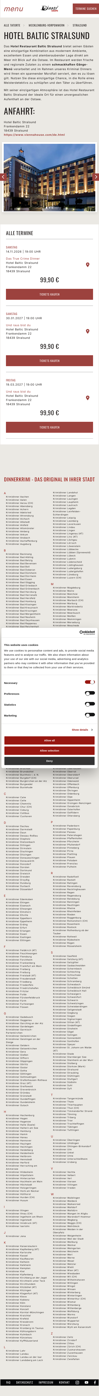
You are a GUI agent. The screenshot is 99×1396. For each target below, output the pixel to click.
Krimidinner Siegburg (65, 1012)
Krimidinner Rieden (64, 914)
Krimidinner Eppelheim (19, 921)
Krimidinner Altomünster (20, 528)
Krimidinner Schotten (65, 978)
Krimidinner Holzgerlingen (21, 1187)
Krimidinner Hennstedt (19, 1159)
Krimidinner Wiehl (63, 1267)
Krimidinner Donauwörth (20, 861)
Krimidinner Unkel (63, 1152)
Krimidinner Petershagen (67, 835)
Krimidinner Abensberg (19, 506)
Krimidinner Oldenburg (66, 793)
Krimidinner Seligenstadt (67, 1009)
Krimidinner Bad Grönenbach (22, 588)
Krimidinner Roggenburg (67, 917)
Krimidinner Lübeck (64, 555)
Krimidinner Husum (17, 1200)
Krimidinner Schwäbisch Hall (69, 990)
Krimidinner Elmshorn (18, 912)
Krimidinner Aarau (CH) (19, 503)
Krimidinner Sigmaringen (67, 1019)
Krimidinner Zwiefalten (66, 1359)
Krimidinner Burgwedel (19, 784)
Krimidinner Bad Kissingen (21, 604)
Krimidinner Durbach (18, 886)
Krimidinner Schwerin (65, 1000)
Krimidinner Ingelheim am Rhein (24, 1216)
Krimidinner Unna (63, 1155)
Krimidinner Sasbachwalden (69, 965)
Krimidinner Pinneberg (66, 847)
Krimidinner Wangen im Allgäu (70, 1213)
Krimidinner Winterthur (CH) (69, 1298)
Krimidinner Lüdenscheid (67, 562)
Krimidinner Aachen (17, 496)
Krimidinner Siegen (64, 1016)
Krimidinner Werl (63, 1254)
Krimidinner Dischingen (19, 851)
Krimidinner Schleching (66, 971)
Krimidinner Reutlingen (66, 905)
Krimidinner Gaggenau (19, 1020)
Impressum (46, 1382)
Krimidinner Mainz (63, 590)
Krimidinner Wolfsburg (66, 1311)
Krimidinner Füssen (17, 1007)
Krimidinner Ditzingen (18, 854)
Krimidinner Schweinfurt (67, 997)
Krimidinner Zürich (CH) (67, 1346)
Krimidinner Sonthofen (66, 1041)
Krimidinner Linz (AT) (65, 536)
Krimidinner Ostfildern (66, 812)
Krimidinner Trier (63, 1120)
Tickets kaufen (50, 294)
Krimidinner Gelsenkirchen (21, 1048)
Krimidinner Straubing (66, 1072)
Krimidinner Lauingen (65, 499)
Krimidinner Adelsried (18, 512)
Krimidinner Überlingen (66, 1140)
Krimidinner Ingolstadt (19, 1220)
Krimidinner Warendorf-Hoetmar (72, 1216)
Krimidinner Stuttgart (65, 1079)
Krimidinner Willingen (65, 1283)
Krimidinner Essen (16, 934)
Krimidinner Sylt (62, 1088)
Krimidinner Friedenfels (19, 985)
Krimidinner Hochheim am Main (24, 1181)
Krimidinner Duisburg (18, 883)
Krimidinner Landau (17, 1354)
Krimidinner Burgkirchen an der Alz (26, 781)
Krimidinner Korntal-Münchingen (25, 1312)
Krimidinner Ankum (17, 534)
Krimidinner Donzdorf (18, 864)
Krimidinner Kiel (15, 1271)
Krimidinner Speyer (64, 1044)
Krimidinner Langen (64, 495)
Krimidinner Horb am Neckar (22, 1191)
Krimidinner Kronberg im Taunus (25, 1328)
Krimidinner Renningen (66, 902)
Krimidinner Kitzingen (18, 1290)
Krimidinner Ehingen (17, 902)
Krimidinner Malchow (65, 594)
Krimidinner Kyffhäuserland (22, 1340)
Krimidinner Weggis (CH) (67, 1223)
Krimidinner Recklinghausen (69, 889)
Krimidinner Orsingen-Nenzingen (72, 803)
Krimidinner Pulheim (65, 866)
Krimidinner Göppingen (19, 1061)
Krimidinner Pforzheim (66, 841)
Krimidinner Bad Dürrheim (21, 576)
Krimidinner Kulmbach (19, 1334)
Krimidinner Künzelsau (19, 1337)
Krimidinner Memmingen (67, 619)
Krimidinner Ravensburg (67, 886)
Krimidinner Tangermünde (68, 1098)
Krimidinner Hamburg (18, 1131)
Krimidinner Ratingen (65, 883)
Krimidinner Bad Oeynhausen (23, 620)
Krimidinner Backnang (19, 554)
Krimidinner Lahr (16, 1350)
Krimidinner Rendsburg (66, 898)
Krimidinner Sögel (63, 1031)
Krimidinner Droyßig (17, 880)
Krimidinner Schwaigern (67, 994)
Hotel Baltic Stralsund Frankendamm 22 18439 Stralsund (22, 267)
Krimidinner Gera (16, 1051)
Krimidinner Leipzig (64, 517)
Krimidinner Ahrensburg (20, 515)
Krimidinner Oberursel (66, 778)
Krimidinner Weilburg (65, 1242)
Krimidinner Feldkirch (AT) (21, 950)
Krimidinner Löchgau (65, 539)
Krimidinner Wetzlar (64, 1264)
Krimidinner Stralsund (65, 1069)
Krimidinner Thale (63, 1101)
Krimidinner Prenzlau (65, 863)
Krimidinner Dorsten (17, 867)
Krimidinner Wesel (63, 1261)
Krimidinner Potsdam (65, 860)
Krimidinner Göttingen (19, 1073)
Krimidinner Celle (16, 800)
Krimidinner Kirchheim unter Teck (25, 1281)
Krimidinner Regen (64, 892)
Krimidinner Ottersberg (66, 815)
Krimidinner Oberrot (64, 771)
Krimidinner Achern (17, 509)
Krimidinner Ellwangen (19, 908)
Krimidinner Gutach (17, 1105)
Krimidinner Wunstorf (65, 1317)
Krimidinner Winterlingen (67, 1295)
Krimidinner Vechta (64, 1172)
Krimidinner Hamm (17, 1134)
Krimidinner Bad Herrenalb (21, 595)
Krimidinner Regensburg (67, 895)
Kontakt (64, 1382)
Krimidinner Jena (16, 1236)
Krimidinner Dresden (18, 876)
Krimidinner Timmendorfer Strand (72, 1111)
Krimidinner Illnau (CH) (19, 1213)
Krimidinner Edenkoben (19, 899)
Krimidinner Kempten (18, 1268)
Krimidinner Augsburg (18, 544)
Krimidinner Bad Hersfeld (20, 598)
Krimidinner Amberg (17, 531)
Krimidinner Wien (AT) (66, 1270)
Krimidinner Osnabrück (66, 806)
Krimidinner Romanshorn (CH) (70, 921)
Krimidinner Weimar (64, 1245)
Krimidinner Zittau (63, 1343)
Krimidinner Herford (17, 1162)
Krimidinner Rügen (64, 943)
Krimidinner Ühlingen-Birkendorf (72, 1146)
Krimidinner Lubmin (64, 558)
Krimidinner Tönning (64, 1114)
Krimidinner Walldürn (65, 1210)
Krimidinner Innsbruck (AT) (21, 1223)
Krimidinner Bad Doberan (20, 569)
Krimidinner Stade (63, 1053)
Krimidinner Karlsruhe (19, 1252)
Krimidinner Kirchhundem (21, 1284)
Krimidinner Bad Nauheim (21, 617)
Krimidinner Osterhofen (66, 809)
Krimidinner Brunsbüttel (20, 771)
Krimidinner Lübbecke (66, 549)
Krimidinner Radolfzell (66, 876)
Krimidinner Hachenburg (20, 1115)
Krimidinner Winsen (64, 1289)
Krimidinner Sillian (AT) (66, 1022)
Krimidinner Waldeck (65, 1201)
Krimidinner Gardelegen (20, 1026)
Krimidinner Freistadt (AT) (21, 975)
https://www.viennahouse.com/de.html (34, 134)
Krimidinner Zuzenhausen (68, 1353)
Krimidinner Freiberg (18, 969)
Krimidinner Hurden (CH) (20, 1197)
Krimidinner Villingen (65, 1184)
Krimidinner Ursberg (65, 1162)
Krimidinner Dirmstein (19, 848)
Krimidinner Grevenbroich (21, 1089)
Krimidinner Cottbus (17, 813)
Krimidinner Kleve (16, 1296)
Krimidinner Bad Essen (19, 579)
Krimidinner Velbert (64, 1175)
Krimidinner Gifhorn (17, 1058)
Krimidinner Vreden (64, 1187)
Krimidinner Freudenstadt (21, 978)
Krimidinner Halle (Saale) (20, 1124)
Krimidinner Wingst (64, 1286)
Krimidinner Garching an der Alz (24, 1023)
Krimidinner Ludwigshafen (68, 571)
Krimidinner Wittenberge (67, 1308)
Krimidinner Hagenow (18, 1121)
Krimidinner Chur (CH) (19, 806)
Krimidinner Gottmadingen (21, 1077)
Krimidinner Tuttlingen (66, 1130)
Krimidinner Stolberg (65, 1063)
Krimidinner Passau (64, 832)
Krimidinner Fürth (16, 1000)
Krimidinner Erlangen (18, 930)
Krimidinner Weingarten (67, 1248)
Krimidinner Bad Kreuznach (22, 607)
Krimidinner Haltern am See (22, 1128)
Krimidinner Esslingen (18, 937)
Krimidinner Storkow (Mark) (69, 1066)
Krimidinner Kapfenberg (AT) (22, 1249)
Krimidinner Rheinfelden (67, 911)
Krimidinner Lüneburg (65, 574)
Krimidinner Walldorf (65, 1207)
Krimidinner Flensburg (19, 956)
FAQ (8, 1382)
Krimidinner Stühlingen (66, 1076)
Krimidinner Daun (16, 832)
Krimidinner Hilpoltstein (19, 1175)
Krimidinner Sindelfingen (67, 1025)
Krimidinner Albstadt (18, 522)
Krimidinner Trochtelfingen (68, 1123)
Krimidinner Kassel (17, 1255)
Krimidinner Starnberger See (69, 1057)
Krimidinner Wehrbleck (66, 1226)
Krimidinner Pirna (63, 851)
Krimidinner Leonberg (65, 521)
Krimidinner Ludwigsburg (67, 568)
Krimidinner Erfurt (16, 927)
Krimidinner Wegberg (65, 1220)
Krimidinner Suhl (62, 1085)
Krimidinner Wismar (64, 1302)
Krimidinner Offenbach (66, 784)
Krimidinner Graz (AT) (18, 1083)
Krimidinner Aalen (16, 500)
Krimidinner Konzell (17, 1309)
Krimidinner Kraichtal (18, 1315)
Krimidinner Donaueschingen (22, 857)
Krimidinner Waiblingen (66, 1197)
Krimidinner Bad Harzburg (21, 592)
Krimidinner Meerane (65, 609)
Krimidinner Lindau (64, 527)
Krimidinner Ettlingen (18, 940)
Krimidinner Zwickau (65, 1356)
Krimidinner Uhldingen (66, 1143)
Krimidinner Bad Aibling (19, 557)
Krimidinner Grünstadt (19, 1096)
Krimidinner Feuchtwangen (21, 953)
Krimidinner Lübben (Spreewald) (72, 552)
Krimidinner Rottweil (65, 936)
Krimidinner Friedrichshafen (22, 988)
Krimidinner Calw (16, 797)
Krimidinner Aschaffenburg (21, 541)
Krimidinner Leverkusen (67, 524)
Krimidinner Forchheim (19, 959)
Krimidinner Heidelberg (19, 1150)
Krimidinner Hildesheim (19, 1172)
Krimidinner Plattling (65, 854)
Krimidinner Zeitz (63, 1337)
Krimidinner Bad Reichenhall (22, 626)
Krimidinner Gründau (18, 1092)
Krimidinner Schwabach (67, 984)
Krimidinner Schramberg (67, 981)
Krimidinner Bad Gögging (20, 582)
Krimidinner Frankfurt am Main (24, 966)
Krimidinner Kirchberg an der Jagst (26, 1277)
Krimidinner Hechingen (19, 1146)
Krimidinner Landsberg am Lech (24, 1360)
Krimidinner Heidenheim (20, 1153)
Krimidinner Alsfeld (17, 525)
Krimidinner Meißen (64, 616)
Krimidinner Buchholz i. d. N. (22, 774)
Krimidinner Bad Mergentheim (23, 614)
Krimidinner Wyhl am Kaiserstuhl (72, 1327)
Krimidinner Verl (62, 1178)
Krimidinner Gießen (17, 1055)
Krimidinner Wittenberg (66, 1305)
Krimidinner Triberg (64, 1117)
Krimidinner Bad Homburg (21, 601)
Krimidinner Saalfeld (65, 956)
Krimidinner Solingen (65, 1035)
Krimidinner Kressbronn (19, 1321)
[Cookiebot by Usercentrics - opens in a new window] (79, 632)
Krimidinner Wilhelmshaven (69, 1279)
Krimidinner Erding (17, 924)
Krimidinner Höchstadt (19, 1184)
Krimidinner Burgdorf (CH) (21, 778)
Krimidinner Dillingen (18, 845)
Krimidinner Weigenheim (67, 1235)
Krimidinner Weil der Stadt (68, 1238)
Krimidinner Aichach (18, 518)
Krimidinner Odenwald (66, 781)
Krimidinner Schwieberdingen (70, 1006)
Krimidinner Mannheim (66, 597)
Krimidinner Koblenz (18, 1299)
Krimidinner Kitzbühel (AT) (21, 1287)
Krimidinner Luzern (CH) (67, 577)
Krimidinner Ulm (62, 1149)
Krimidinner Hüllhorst (18, 1194)
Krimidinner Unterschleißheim (70, 1159)
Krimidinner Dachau (17, 826)
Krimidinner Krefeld (17, 1318)
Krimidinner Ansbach (18, 537)
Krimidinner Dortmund (19, 870)
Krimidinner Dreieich (18, 873)
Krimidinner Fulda (16, 994)
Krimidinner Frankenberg (20, 963)
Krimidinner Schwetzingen (68, 1003)
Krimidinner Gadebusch (19, 1017)
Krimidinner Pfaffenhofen (67, 838)
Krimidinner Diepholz (18, 839)
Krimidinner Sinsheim (65, 1028)
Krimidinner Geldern (17, 1045)
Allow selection (49, 750)
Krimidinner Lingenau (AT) (68, 533)
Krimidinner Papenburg (66, 829)
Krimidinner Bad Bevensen (21, 563)
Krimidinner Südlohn (65, 1082)
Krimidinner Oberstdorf (66, 774)
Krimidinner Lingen (64, 530)
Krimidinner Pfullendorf (66, 844)
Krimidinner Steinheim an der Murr (73, 1060)
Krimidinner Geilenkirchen (21, 1036)
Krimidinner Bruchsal (18, 768)
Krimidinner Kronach (18, 1325)
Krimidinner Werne (64, 1257)
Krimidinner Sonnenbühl (67, 1038)
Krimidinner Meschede (66, 625)
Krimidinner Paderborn (66, 825)
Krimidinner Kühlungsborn (21, 1331)
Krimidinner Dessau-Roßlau (22, 835)
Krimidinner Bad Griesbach (21, 585)
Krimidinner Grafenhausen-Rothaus (26, 1080)
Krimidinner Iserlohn (18, 1226)
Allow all (49, 740)
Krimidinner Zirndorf (65, 1340)
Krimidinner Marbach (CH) (68, 600)
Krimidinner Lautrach (65, 505)
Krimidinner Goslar (17, 1067)
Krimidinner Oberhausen (67, 768)
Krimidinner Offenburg (66, 787)
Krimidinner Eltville (17, 915)
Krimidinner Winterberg (66, 1292)
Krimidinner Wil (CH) (65, 1276)
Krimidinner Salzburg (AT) (68, 959)
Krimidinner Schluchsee (67, 975)
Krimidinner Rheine (64, 908)
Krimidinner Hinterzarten (20, 1178)
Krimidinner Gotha (16, 1070)
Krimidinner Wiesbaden (66, 1273)
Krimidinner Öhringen (65, 790)
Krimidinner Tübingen (65, 1127)
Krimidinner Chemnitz (18, 803)
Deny (49, 760)
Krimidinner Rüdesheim (66, 939)
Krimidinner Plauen (64, 857)
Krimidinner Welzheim (66, 1251)
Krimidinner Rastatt (64, 880)
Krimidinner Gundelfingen (21, 1099)
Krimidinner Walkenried (66, 1204)
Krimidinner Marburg (65, 603)
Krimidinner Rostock (65, 927)
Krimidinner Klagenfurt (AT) (22, 1293)
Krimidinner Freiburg (18, 972)
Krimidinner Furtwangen (20, 1004)
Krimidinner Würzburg (66, 1324)
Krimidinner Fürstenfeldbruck (23, 997)
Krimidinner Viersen (64, 1181)
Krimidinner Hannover (19, 1140)
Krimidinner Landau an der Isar (24, 1357)
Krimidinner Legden (64, 508)
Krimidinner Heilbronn (19, 1156)
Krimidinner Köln (15, 1303)
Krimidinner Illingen (17, 1210)
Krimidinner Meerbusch (66, 613)
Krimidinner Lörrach (64, 543)
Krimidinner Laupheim (66, 502)
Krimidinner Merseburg (66, 622)
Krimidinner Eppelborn (19, 918)
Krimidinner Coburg (17, 810)
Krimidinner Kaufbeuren (20, 1258)
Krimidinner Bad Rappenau (21, 623)
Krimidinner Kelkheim (18, 1265)
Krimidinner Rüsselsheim (67, 946)
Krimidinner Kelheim (18, 1262)
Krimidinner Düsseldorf (19, 889)
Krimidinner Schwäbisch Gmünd (71, 987)
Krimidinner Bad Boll (18, 566)
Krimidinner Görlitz (17, 1064)
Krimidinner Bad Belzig (19, 560)
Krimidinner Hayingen (18, 1143)
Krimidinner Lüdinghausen (68, 565)
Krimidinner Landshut (65, 492)
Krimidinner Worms (64, 1314)
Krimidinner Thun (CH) (66, 1108)
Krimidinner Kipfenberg (19, 1274)
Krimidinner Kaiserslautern (21, 1246)
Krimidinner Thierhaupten (68, 1104)
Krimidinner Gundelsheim (20, 1102)
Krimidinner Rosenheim (66, 924)
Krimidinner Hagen (17, 1118)
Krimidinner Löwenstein (67, 546)
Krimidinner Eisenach (18, 905)
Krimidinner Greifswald (19, 1086)
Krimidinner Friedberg (19, 981)
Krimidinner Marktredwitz (68, 606)
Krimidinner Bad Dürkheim (21, 573)
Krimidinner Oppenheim (66, 800)
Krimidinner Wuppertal (66, 1320)
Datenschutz (24, 1382)
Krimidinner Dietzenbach (20, 842)
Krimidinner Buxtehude (19, 787)
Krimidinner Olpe (63, 796)
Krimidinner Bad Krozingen (21, 610)
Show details (80, 729)
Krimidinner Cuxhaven (19, 816)
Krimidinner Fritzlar (17, 991)
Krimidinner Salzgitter (66, 962)
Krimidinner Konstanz (18, 1306)
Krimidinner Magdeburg (66, 587)
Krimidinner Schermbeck (67, 968)
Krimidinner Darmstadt (19, 829)
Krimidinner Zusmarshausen (69, 1349)
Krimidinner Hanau (17, 1137)
